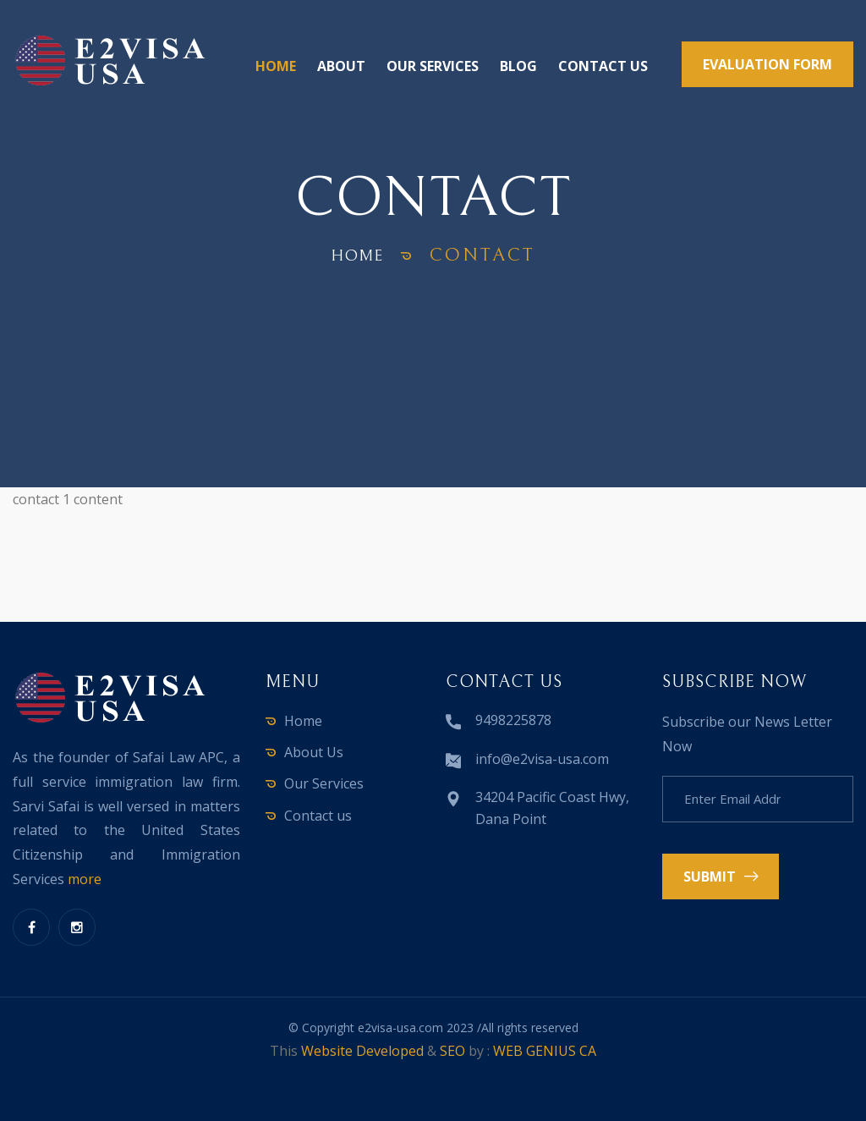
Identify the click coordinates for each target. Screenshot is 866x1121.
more (84, 879)
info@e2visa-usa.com (542, 759)
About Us (313, 752)
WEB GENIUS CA (544, 1050)
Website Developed (362, 1050)
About (341, 66)
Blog (518, 66)
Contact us (603, 66)
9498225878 (513, 720)
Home (275, 66)
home (358, 255)
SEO (452, 1050)
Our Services (432, 66)
